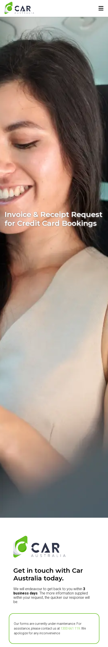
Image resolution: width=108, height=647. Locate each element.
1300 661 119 (70, 628)
